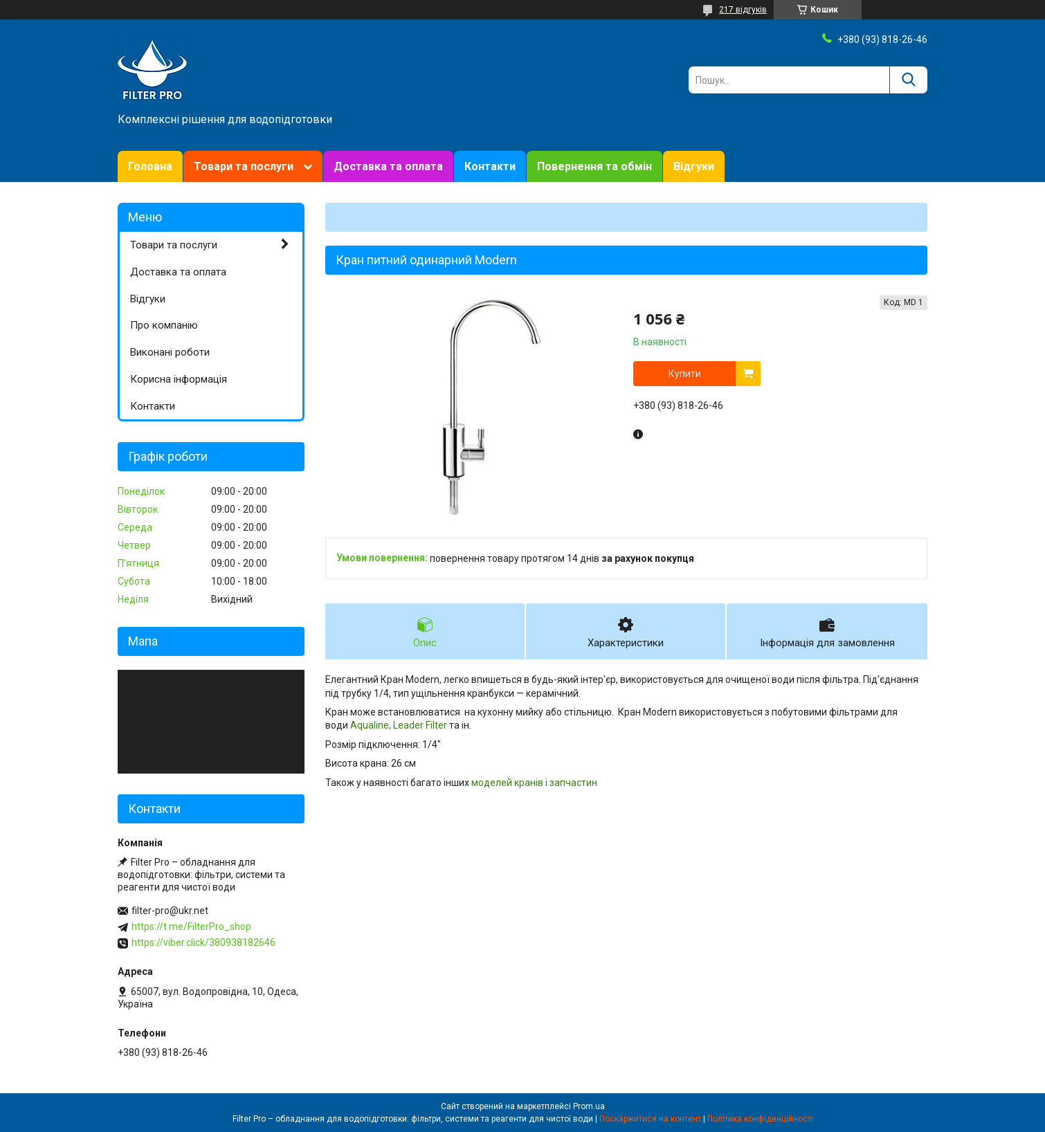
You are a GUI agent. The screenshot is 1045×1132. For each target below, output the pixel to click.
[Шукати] (908, 79)
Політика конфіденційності (760, 1119)
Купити (685, 373)
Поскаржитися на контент (650, 1119)
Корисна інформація (178, 379)
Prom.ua (589, 1106)
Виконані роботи (170, 352)
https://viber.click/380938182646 (203, 942)
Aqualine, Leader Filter (398, 725)
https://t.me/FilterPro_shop (191, 926)
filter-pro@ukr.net (169, 910)
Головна (150, 166)
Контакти (490, 166)
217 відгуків (743, 10)
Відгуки (693, 166)
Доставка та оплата (388, 166)
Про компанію (164, 325)
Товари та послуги (243, 166)
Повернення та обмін (594, 166)
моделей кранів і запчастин (534, 782)
